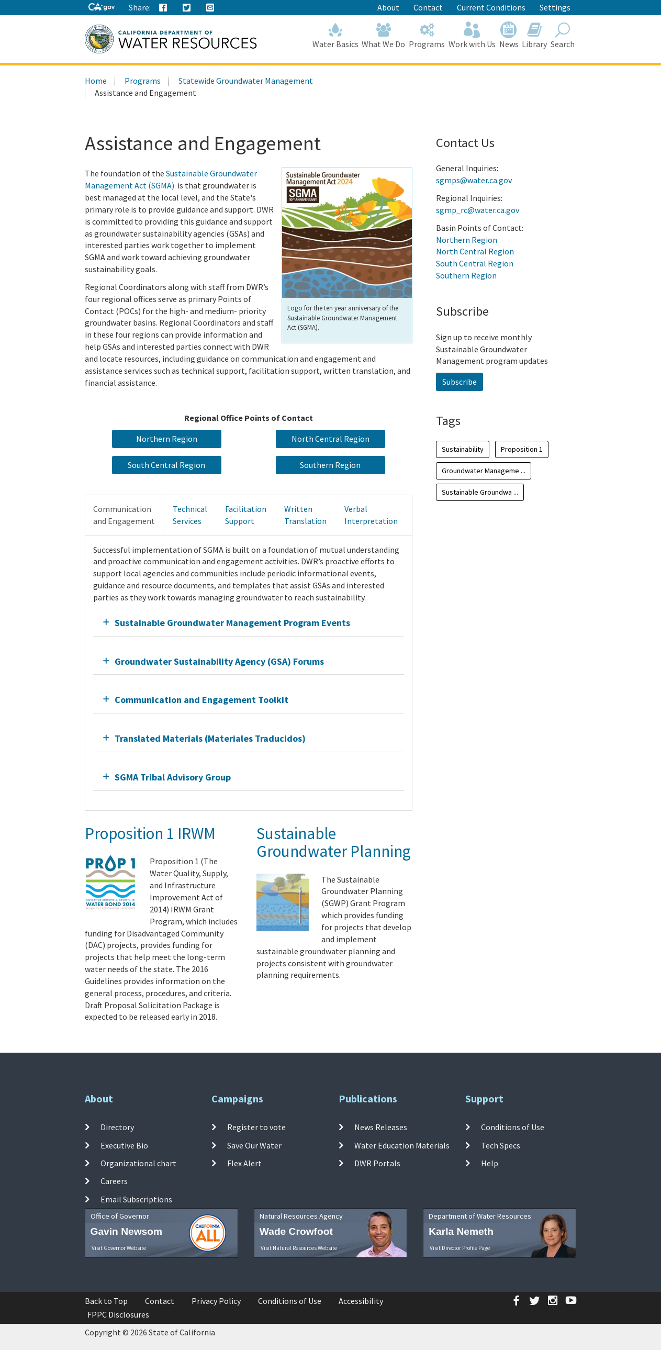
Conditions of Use (512, 1127)
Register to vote (256, 1127)
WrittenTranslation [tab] (305, 515)
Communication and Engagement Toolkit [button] (201, 700)
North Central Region (475, 251)
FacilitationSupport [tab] (245, 515)
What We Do (383, 35)
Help (489, 1163)
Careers (114, 1181)
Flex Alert (244, 1163)
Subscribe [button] (459, 381)
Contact (428, 7)
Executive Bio (124, 1145)
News (508, 35)
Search (563, 35)
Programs (427, 35)
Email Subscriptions (136, 1198)
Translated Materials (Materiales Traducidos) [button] (210, 738)
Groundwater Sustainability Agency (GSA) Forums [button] (219, 661)
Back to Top (106, 1301)
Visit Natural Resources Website (299, 1248)
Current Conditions (491, 7)
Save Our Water (254, 1145)
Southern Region (466, 275)
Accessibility (361, 1301)
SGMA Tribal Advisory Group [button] (173, 777)
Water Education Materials (402, 1145)
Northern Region (466, 240)
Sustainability (463, 449)
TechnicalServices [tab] (190, 515)
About (388, 7)
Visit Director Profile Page (460, 1248)
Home (96, 80)
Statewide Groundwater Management (245, 80)
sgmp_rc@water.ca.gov (477, 210)
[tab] (249, 622)
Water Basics (335, 35)
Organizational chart (138, 1163)
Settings (555, 7)
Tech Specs (500, 1145)
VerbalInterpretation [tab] (371, 515)
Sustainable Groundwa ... (480, 492)
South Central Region (474, 263)
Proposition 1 (522, 449)
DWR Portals (377, 1163)
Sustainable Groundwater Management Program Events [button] (232, 623)
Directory (117, 1127)
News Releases (380, 1127)
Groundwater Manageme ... (483, 470)
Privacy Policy (216, 1301)
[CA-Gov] (101, 7)
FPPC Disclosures (118, 1314)
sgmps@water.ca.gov (474, 180)
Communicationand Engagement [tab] (124, 515)
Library (534, 35)
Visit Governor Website (119, 1248)
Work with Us (472, 35)
